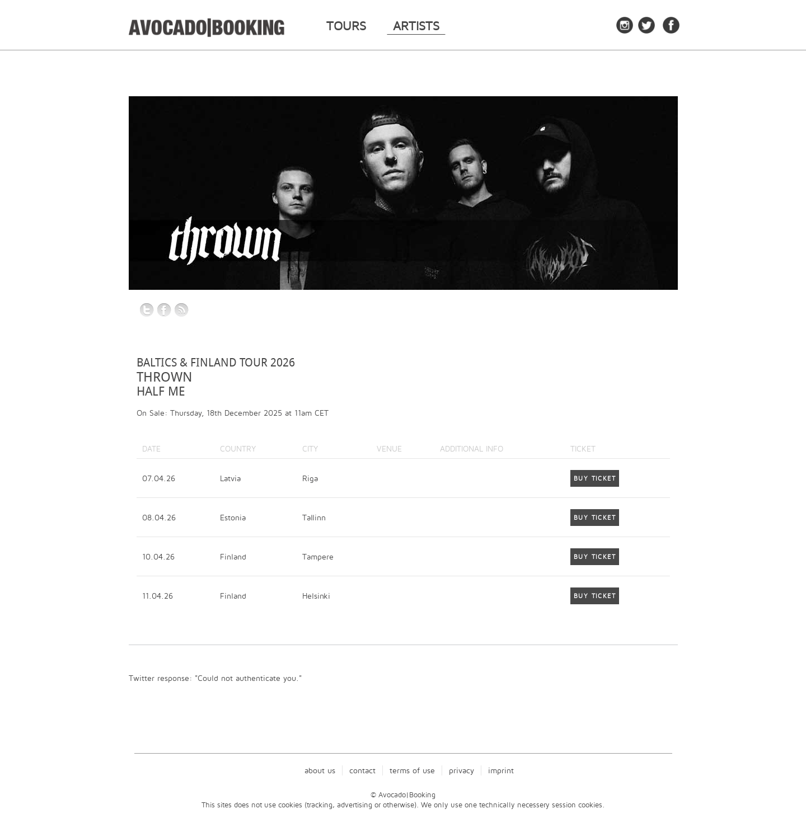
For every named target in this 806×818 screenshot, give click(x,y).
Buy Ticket (595, 478)
